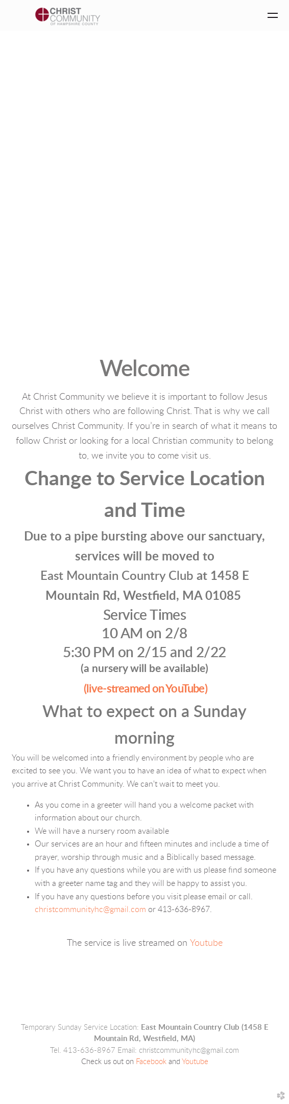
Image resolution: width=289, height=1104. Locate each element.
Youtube (206, 943)
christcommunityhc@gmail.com (90, 909)
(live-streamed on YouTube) (145, 689)
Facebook (151, 1062)
